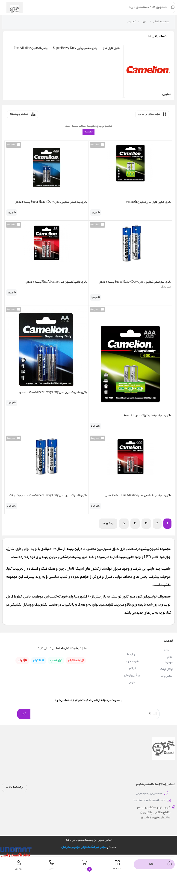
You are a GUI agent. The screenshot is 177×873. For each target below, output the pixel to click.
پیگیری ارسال (132, 675)
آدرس (132, 682)
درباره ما (131, 654)
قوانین (132, 668)
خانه (166, 650)
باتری (144, 22)
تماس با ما (166, 676)
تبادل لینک (166, 669)
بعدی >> (108, 523)
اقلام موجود (169, 660)
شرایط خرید (132, 661)
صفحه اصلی (160, 22)
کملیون (131, 22)
